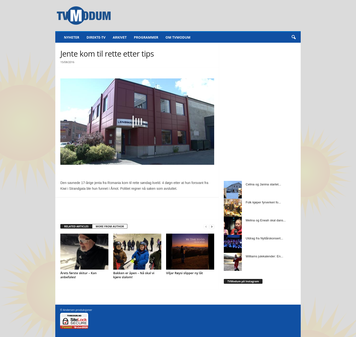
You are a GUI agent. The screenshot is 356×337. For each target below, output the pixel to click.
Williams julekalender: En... (264, 256)
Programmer (146, 37)
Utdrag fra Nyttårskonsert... (264, 238)
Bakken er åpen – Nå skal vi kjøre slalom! (133, 275)
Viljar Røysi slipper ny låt (184, 273)
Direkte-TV (96, 37)
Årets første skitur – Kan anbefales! (78, 275)
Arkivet (120, 37)
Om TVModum (178, 37)
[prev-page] (206, 226)
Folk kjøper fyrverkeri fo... (263, 202)
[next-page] (211, 226)
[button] (293, 37)
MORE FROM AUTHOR (110, 226)
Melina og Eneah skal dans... (266, 220)
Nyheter (71, 37)
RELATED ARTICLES (76, 226)
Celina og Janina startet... (263, 184)
